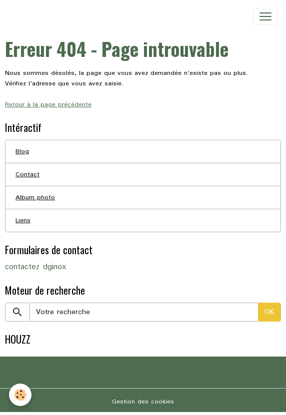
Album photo (35, 197)
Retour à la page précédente (48, 104)
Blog (22, 151)
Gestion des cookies (143, 402)
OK (269, 312)
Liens (23, 220)
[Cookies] (20, 395)
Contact (28, 174)
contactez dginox (35, 267)
